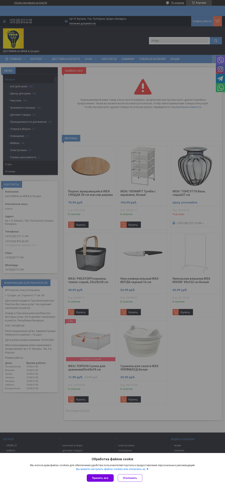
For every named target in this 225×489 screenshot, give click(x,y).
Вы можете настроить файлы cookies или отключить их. (111, 469)
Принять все (100, 477)
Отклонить (130, 477)
